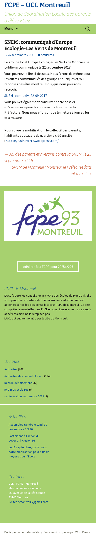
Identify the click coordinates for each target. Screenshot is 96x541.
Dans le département (18, 383)
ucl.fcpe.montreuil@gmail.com (28, 502)
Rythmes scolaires (16, 389)
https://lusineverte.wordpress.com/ (32, 140)
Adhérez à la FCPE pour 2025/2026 (48, 266)
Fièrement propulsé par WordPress (67, 532)
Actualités (47, 55)
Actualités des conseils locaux (24, 376)
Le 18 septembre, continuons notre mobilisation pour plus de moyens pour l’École (29, 451)
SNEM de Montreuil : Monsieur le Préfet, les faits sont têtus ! (52, 170)
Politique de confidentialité (22, 532)
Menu (8, 28)
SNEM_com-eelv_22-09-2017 (25, 95)
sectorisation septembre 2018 (24, 396)
